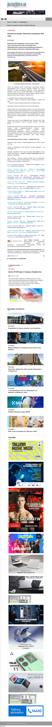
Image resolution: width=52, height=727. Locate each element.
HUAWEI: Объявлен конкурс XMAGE (19, 412)
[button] (47, 19)
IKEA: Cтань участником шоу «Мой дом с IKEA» (22, 431)
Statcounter (2, 726)
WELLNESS (11, 269)
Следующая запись (15, 265)
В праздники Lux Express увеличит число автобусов (24, 328)
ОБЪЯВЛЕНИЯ (11, 30)
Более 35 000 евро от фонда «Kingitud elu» (25, 272)
